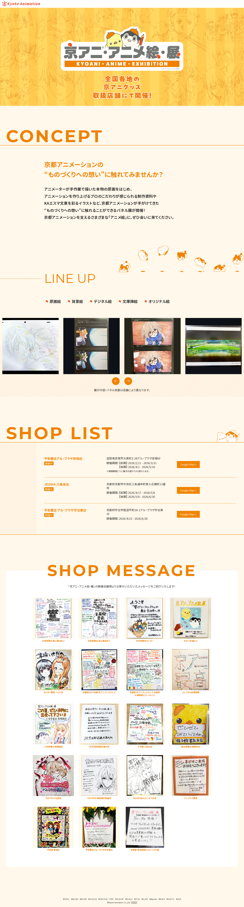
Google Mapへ (188, 464)
